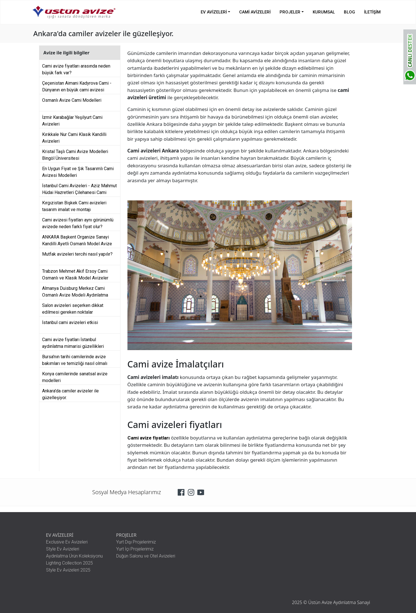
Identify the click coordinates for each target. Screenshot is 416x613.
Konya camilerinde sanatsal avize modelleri (75, 376)
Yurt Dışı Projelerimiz (136, 542)
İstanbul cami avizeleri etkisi (70, 322)
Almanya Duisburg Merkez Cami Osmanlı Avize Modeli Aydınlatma (75, 291)
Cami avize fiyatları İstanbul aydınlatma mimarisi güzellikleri (73, 342)
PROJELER (290, 12)
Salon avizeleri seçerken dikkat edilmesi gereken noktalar (72, 308)
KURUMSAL (324, 12)
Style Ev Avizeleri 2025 (68, 570)
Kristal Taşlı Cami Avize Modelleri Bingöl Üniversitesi (75, 154)
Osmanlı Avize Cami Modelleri (71, 100)
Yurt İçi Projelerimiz (135, 549)
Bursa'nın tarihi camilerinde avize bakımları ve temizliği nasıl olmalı (74, 359)
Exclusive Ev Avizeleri (67, 542)
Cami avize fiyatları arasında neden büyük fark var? (76, 68)
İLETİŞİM (372, 12)
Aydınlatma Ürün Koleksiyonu (74, 556)
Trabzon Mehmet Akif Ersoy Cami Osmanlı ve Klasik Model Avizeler (75, 274)
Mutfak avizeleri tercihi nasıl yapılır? (77, 254)
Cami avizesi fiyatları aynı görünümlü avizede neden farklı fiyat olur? (77, 222)
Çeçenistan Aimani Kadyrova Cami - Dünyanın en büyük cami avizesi (76, 85)
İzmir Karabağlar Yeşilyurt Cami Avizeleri (72, 120)
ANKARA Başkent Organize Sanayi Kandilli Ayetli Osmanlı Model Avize (77, 239)
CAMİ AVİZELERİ (255, 12)
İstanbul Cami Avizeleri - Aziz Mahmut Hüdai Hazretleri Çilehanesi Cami (79, 188)
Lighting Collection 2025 (69, 563)
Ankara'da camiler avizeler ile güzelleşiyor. (70, 393)
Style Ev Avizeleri (62, 549)
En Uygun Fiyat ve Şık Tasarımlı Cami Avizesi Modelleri (78, 171)
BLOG (349, 12)
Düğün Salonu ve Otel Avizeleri (145, 556)
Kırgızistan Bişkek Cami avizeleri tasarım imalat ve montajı (74, 205)
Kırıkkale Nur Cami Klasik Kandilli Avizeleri (74, 137)
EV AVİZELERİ (214, 12)
